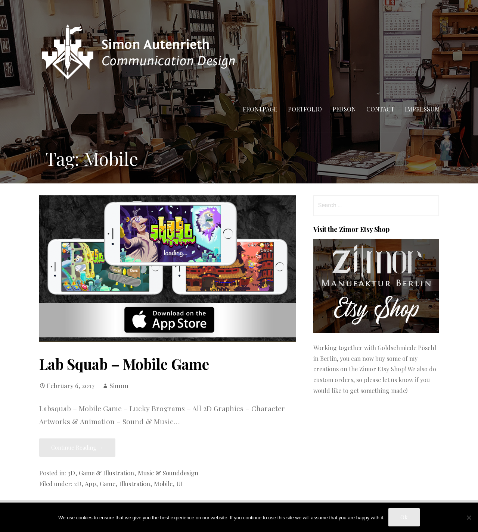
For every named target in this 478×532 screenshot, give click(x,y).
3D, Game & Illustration (101, 473)
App (90, 483)
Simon (118, 385)
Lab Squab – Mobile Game (124, 364)
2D (77, 483)
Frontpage (260, 109)
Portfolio (305, 109)
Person (344, 109)
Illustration (134, 483)
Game (107, 483)
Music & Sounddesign (168, 473)
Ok (404, 517)
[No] (468, 517)
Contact (380, 109)
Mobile (163, 483)
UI (179, 483)
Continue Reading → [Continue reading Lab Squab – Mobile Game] (77, 447)
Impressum (422, 109)
